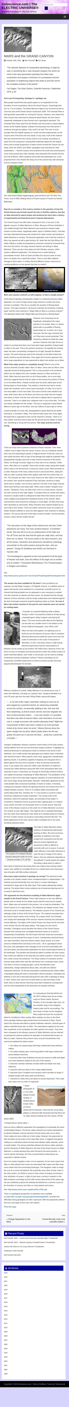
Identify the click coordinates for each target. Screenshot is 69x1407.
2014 (5, 1311)
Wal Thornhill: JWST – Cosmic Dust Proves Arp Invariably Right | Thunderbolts (31, 1238)
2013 (5, 1315)
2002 (5, 1361)
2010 (5, 1327)
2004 (5, 1353)
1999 (5, 1374)
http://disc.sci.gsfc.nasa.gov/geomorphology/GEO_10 (28, 1197)
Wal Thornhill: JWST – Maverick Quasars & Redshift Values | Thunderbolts (29, 1242)
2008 (5, 1336)
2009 (5, 1332)
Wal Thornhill (29, 60)
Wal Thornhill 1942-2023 (12, 1255)
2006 (5, 1344)
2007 (5, 1340)
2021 (5, 1281)
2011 (5, 1323)
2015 (5, 1306)
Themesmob (60, 1384)
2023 (5, 1273)
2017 (5, 1298)
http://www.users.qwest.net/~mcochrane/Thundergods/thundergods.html (34, 576)
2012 (5, 1319)
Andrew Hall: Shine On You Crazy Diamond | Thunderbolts (24, 1246)
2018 (5, 1294)
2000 (5, 1369)
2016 (5, 1302)
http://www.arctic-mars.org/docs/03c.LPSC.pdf (27, 1189)
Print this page (10, 1207)
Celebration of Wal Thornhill (13, 1251)
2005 (5, 1348)
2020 (5, 1285)
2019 (5, 1290)
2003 (5, 1357)
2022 (5, 1277)
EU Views (42, 60)
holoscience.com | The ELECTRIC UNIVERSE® (20, 6)
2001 (5, 1365)
